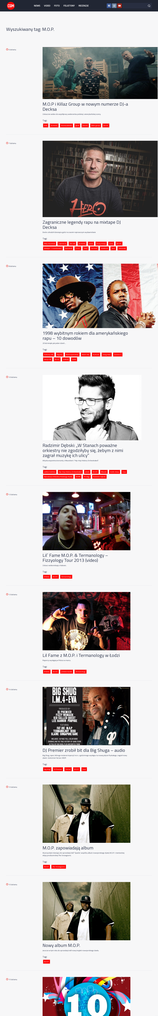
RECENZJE (83, 6)
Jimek (87, 472)
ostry (86, 248)
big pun (60, 354)
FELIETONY (69, 6)
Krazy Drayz (101, 243)
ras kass (94, 248)
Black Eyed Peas (72, 354)
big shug (47, 769)
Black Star (85, 354)
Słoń (113, 248)
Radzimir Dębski (99, 476)
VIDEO (47, 6)
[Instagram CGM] (114, 5)
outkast (66, 359)
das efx (72, 243)
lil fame (46, 576)
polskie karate (66, 671)
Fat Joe (68, 769)
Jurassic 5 (117, 354)
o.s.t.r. (78, 248)
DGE (45, 125)
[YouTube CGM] (119, 5)
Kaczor (85, 125)
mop (124, 472)
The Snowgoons (58, 866)
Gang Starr (107, 354)
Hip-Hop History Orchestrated (70, 472)
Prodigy (87, 476)
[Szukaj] (149, 6)
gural (77, 125)
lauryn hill (47, 359)
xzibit (74, 359)
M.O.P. (105, 125)
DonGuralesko (66, 125)
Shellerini (104, 248)
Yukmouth (122, 248)
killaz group (95, 125)
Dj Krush (96, 354)
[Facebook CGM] (109, 5)
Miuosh (104, 472)
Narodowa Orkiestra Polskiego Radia (58, 476)
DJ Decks (54, 125)
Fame (91, 243)
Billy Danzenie (49, 243)
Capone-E (62, 243)
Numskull (68, 248)
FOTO (57, 6)
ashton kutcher (49, 472)
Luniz (111, 243)
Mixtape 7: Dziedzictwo (53, 248)
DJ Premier (58, 769)
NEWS (37, 6)
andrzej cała (48, 354)
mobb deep (114, 472)
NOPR (78, 476)
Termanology (66, 576)
